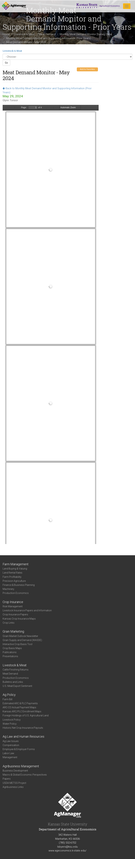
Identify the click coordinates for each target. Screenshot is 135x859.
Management (10, 757)
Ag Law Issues (11, 741)
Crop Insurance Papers (15, 614)
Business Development (15, 770)
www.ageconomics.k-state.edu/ (67, 850)
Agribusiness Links (13, 787)
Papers (7, 778)
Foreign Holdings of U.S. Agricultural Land (26, 715)
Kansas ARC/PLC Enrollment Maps (22, 711)
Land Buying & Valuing (15, 568)
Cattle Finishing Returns (15, 669)
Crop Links (8, 622)
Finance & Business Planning (19, 585)
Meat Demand (47, 34)
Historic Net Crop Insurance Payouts (23, 727)
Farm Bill (7, 699)
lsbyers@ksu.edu (67, 846)
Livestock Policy (12, 719)
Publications (10, 652)
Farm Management (15, 564)
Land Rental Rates (12, 572)
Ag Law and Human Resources (23, 736)
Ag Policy (9, 695)
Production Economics (16, 593)
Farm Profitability (12, 576)
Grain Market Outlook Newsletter (20, 636)
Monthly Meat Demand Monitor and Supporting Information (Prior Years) (48, 38)
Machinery (8, 589)
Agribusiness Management (21, 766)
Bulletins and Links (13, 682)
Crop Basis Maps (12, 648)
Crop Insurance (13, 602)
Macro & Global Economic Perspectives (25, 774)
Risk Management (12, 606)
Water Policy (10, 723)
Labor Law (8, 753)
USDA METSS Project (14, 783)
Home (6, 34)
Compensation (11, 745)
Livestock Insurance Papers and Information (27, 610)
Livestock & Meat (24, 34)
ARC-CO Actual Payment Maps (19, 707)
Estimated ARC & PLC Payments (20, 703)
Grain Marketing (13, 631)
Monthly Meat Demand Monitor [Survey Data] (86, 34)
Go (6, 62)
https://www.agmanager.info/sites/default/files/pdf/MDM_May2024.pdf (51, 324)
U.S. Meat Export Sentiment (17, 686)
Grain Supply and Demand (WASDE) (22, 640)
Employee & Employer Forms (19, 749)
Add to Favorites (87, 69)
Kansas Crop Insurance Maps (19, 618)
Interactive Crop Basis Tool (17, 644)
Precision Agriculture (14, 581)
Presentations (10, 656)
